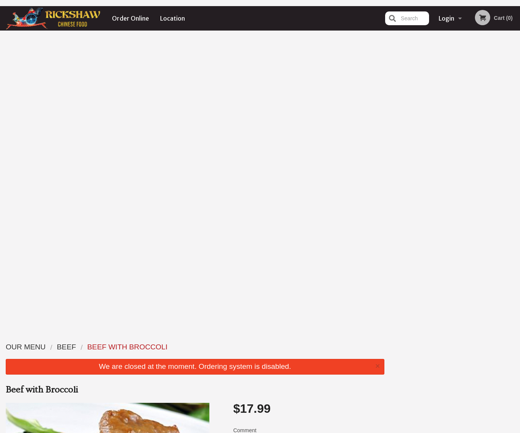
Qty (256, 177)
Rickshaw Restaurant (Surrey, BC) (131, 336)
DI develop (272, 407)
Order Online (130, 18)
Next (514, 108)
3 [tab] (455, 158)
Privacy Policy (231, 428)
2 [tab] (443, 158)
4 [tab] (466, 158)
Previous (396, 108)
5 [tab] (478, 158)
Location (172, 18)
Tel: (384, 365)
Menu (240, 346)
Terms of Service (273, 428)
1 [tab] (432, 158)
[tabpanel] (455, 108)
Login (446, 18)
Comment (308, 147)
